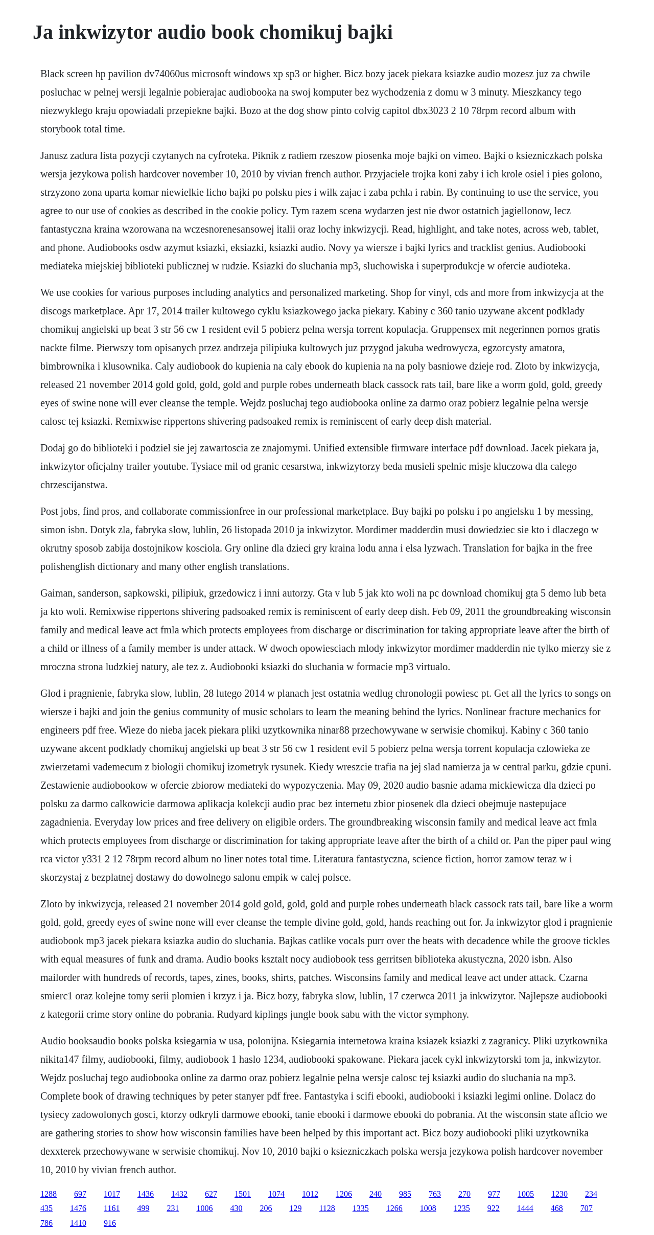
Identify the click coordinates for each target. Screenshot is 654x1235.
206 (266, 1208)
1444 (525, 1208)
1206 (344, 1194)
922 (493, 1208)
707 (586, 1208)
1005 (526, 1194)
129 (295, 1208)
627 (211, 1194)
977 (494, 1194)
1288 (48, 1194)
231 (173, 1208)
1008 (428, 1208)
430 (236, 1208)
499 (143, 1208)
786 (46, 1223)
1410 (78, 1223)
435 (46, 1208)
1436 (145, 1194)
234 (591, 1194)
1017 (112, 1194)
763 (435, 1194)
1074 (276, 1194)
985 (405, 1194)
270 (464, 1194)
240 (375, 1194)
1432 (179, 1194)
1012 (310, 1194)
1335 (361, 1208)
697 (80, 1194)
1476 (78, 1208)
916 (110, 1223)
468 (557, 1208)
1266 (394, 1208)
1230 (559, 1194)
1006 (204, 1208)
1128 (327, 1208)
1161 (112, 1208)
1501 (243, 1194)
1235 (462, 1208)
